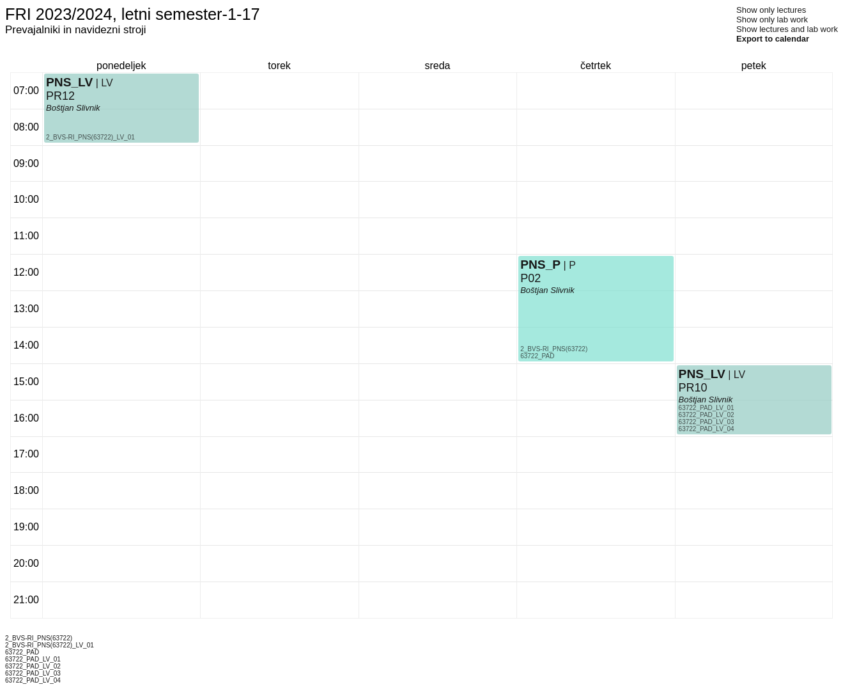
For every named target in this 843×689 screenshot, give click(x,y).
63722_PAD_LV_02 (706, 414)
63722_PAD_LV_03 (706, 421)
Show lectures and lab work (787, 29)
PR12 (60, 96)
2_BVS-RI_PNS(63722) (553, 348)
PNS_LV (69, 82)
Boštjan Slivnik (73, 108)
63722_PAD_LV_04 (706, 428)
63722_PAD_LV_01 (706, 407)
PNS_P (540, 264)
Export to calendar (772, 39)
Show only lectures (771, 10)
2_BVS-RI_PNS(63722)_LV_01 (90, 137)
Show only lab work (772, 19)
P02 (530, 278)
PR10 (693, 387)
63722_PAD (537, 356)
